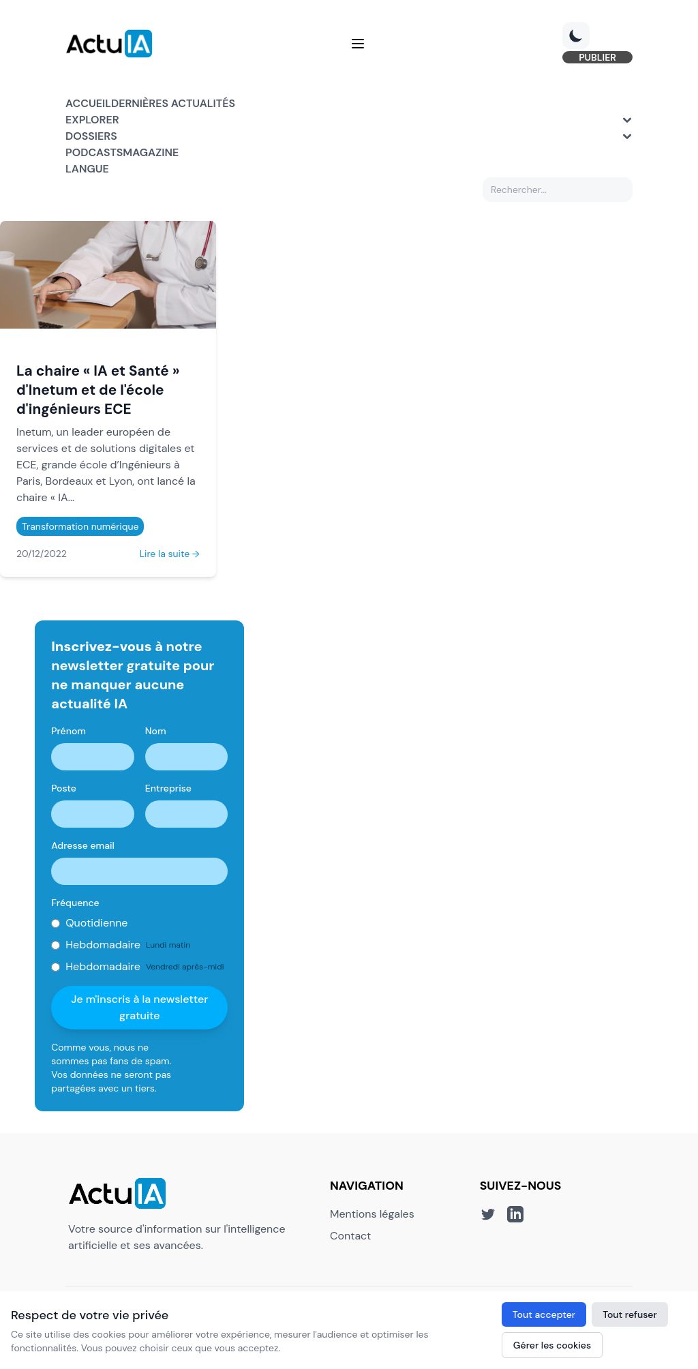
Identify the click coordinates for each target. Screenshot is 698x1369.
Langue (87, 169)
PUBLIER (597, 57)
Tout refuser (630, 1314)
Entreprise (168, 788)
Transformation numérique (80, 526)
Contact (350, 1236)
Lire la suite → (170, 553)
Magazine (151, 152)
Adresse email (83, 845)
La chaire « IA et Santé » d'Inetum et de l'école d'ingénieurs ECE (97, 389)
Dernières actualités (173, 103)
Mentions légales (372, 1214)
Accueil (88, 103)
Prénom (68, 731)
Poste (63, 788)
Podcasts (94, 152)
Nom (155, 731)
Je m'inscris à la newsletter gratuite (139, 1007)
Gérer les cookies (552, 1345)
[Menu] (357, 43)
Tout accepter (544, 1314)
